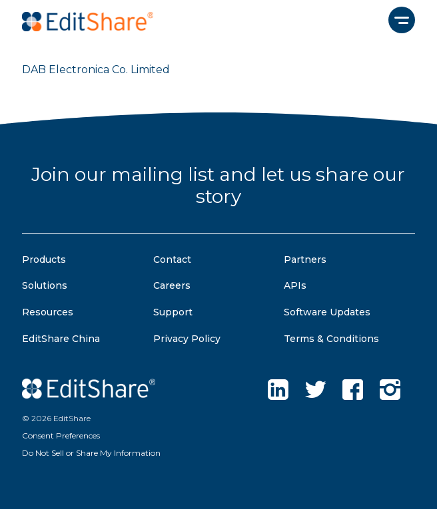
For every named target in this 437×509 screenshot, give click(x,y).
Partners (305, 259)
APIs (295, 285)
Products (44, 259)
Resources (47, 312)
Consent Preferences (61, 435)
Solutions (44, 285)
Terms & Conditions (331, 339)
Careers (172, 285)
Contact (172, 259)
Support (173, 312)
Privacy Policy (186, 339)
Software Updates (327, 312)
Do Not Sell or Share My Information (91, 453)
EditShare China (61, 339)
